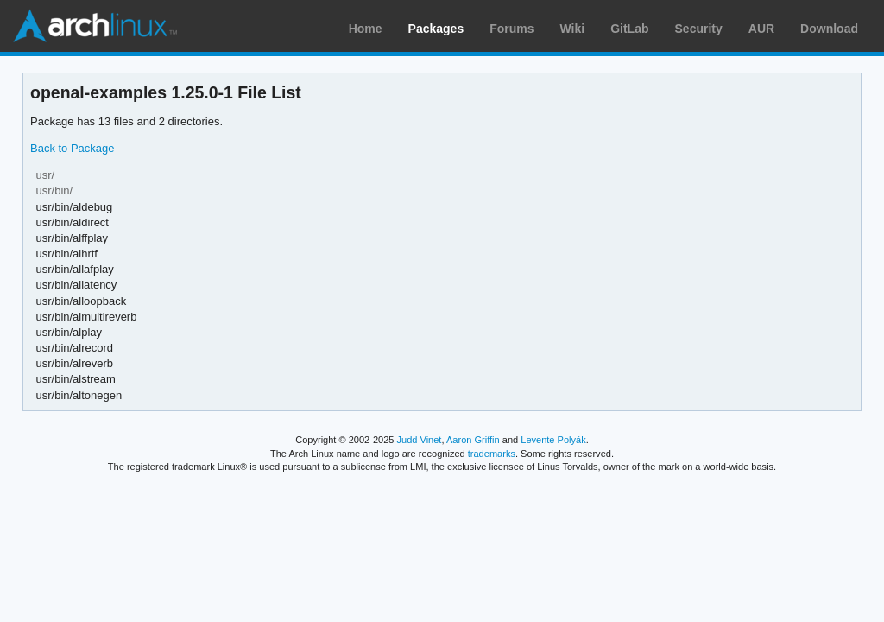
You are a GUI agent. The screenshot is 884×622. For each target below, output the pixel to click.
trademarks (491, 453)
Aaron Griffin (473, 440)
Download (829, 28)
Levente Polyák (553, 440)
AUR (761, 28)
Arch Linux (95, 26)
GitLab (629, 28)
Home (365, 28)
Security (699, 28)
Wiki (572, 28)
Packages (436, 28)
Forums (511, 28)
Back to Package (72, 148)
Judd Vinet (419, 440)
